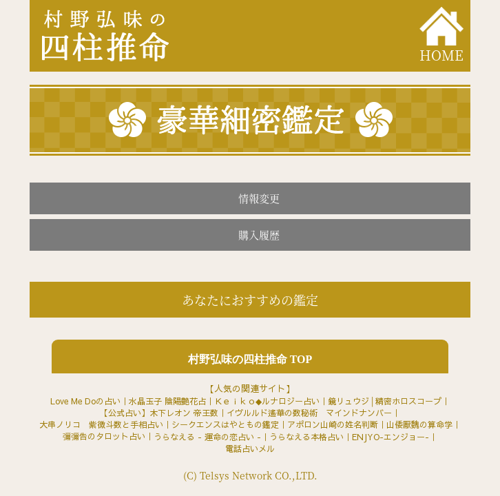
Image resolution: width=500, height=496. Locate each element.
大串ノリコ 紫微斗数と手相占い (101, 424)
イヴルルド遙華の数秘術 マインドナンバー (309, 412)
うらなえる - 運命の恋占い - (207, 436)
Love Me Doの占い (85, 400)
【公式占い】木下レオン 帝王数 (159, 412)
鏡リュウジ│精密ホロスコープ (384, 400)
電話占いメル (250, 448)
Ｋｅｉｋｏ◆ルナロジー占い (267, 400)
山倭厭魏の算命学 (419, 424)
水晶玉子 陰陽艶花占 (167, 400)
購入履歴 (259, 234)
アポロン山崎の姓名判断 (332, 424)
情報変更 (259, 198)
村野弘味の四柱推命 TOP (250, 359)
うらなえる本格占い (306, 436)
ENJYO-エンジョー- (390, 436)
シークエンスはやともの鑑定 (225, 424)
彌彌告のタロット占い (104, 436)
